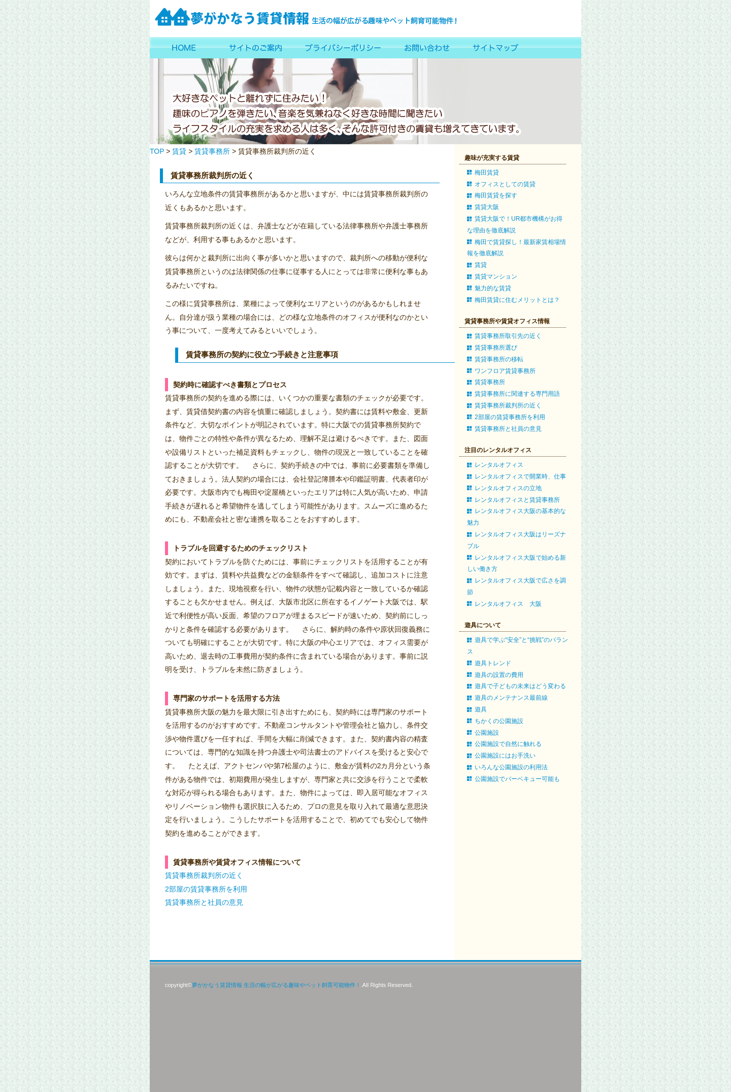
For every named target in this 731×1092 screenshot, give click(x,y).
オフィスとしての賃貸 (505, 184)
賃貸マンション (496, 276)
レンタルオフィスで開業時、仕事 (520, 476)
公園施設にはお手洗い (505, 755)
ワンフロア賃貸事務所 (505, 370)
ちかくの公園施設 (499, 721)
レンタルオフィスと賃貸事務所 (517, 499)
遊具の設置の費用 (499, 674)
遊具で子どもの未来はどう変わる (520, 686)
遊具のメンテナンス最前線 (511, 697)
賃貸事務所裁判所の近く (204, 875)
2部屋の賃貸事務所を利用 (206, 889)
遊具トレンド (493, 663)
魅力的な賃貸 (493, 288)
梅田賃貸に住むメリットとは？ (517, 299)
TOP (157, 151)
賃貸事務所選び (496, 347)
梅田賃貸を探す (496, 195)
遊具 (481, 709)
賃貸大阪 (487, 207)
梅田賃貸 (487, 172)
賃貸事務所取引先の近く (508, 335)
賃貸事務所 (212, 151)
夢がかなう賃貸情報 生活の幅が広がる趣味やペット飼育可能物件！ (276, 985)
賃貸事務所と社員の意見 (204, 902)
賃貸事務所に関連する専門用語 (517, 393)
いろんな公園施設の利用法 (511, 767)
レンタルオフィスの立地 (508, 488)
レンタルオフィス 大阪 (508, 603)
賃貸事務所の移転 (499, 359)
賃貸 (179, 151)
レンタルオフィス (499, 464)
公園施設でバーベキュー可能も (517, 778)
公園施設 (487, 732)
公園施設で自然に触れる (508, 743)
